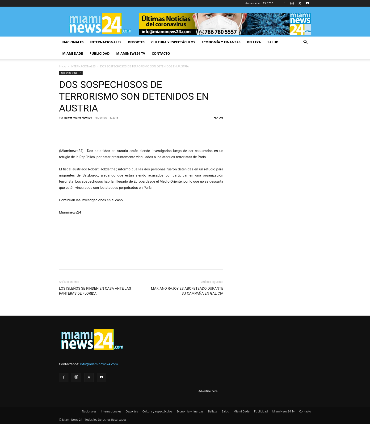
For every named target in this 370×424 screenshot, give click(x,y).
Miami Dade (72, 53)
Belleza (254, 42)
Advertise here (208, 391)
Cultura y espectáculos (173, 42)
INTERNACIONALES (83, 66)
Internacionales (105, 42)
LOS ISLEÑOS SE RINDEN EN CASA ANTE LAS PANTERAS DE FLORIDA (95, 291)
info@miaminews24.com (99, 364)
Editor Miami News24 (78, 117)
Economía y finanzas (221, 42)
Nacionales (73, 42)
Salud (273, 42)
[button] (305, 42)
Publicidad (99, 53)
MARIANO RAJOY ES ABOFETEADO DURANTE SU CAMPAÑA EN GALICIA (187, 291)
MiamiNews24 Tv (130, 53)
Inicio (62, 66)
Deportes (136, 42)
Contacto (161, 53)
